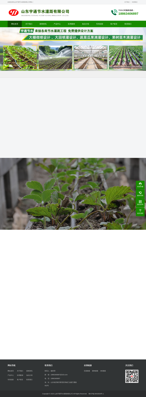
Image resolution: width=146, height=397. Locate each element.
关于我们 (127, 2)
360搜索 (103, 371)
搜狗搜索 (95, 371)
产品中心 (57, 24)
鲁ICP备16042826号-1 (96, 394)
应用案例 (71, 24)
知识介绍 (85, 24)
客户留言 (113, 24)
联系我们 (135, 2)
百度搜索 (87, 371)
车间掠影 (99, 24)
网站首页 (14, 24)
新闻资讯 (43, 24)
